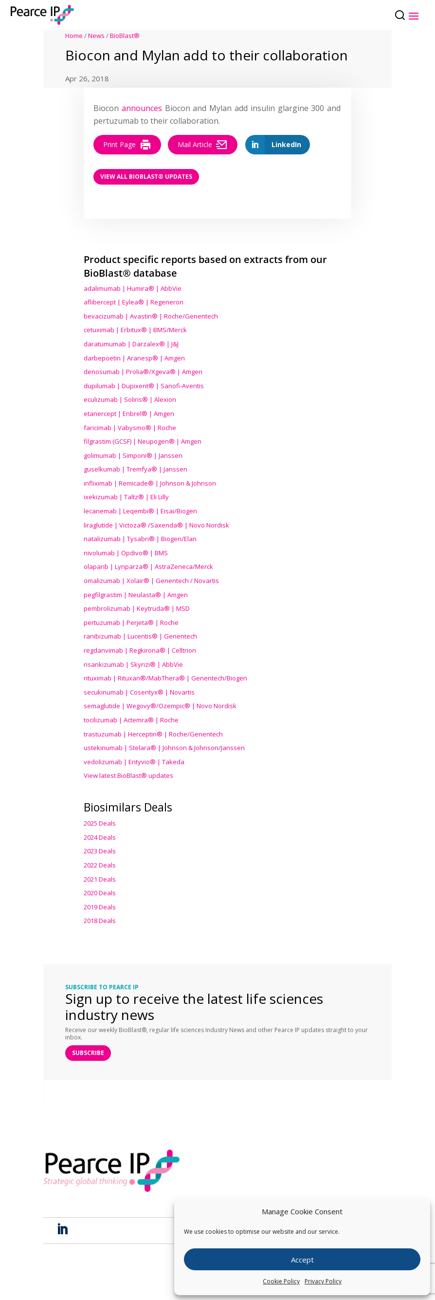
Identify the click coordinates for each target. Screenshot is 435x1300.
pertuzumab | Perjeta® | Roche (131, 622)
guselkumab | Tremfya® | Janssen (135, 469)
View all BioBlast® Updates (146, 176)
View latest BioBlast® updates (128, 775)
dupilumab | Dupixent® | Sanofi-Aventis (144, 385)
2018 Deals (100, 920)
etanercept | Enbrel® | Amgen (129, 413)
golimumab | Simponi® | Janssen (133, 455)
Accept (302, 1259)
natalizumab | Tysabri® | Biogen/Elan (140, 538)
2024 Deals (100, 837)
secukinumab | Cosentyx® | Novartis (139, 692)
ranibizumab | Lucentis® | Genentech (140, 636)
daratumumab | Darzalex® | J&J (131, 343)
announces (142, 108)
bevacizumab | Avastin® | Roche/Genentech (151, 316)
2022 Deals (100, 865)
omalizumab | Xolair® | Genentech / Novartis (151, 580)
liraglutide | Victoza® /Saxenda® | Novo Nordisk (156, 525)
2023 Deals (100, 851)
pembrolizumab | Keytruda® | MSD (137, 608)
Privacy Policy (323, 1281)
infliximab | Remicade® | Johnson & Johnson (150, 483)
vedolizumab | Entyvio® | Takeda (134, 761)
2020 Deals (100, 892)
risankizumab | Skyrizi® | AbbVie (133, 664)
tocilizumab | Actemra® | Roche (131, 720)
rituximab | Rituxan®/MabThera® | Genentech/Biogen (165, 678)
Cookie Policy (281, 1281)
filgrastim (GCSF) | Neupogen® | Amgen (142, 441)
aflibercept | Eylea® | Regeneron (133, 302)
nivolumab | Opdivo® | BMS (126, 552)
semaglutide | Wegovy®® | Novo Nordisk (160, 705)
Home (74, 35)
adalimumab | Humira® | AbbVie (132, 288)
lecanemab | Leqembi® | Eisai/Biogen (140, 511)
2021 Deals (100, 879)
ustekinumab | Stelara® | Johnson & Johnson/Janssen (164, 747)
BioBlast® (125, 35)
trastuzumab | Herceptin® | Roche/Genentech (153, 734)
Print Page (127, 145)
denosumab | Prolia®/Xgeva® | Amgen (143, 371)
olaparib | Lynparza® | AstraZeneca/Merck (148, 566)
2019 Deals (100, 907)
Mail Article (203, 145)
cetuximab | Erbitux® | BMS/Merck (135, 329)
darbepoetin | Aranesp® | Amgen (134, 358)
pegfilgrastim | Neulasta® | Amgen (136, 594)
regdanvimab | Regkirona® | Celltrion (140, 650)
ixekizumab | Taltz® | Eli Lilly (126, 496)
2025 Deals (100, 823)
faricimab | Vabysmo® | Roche (130, 427)
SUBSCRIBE (88, 1053)
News (96, 35)
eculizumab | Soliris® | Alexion (130, 399)
